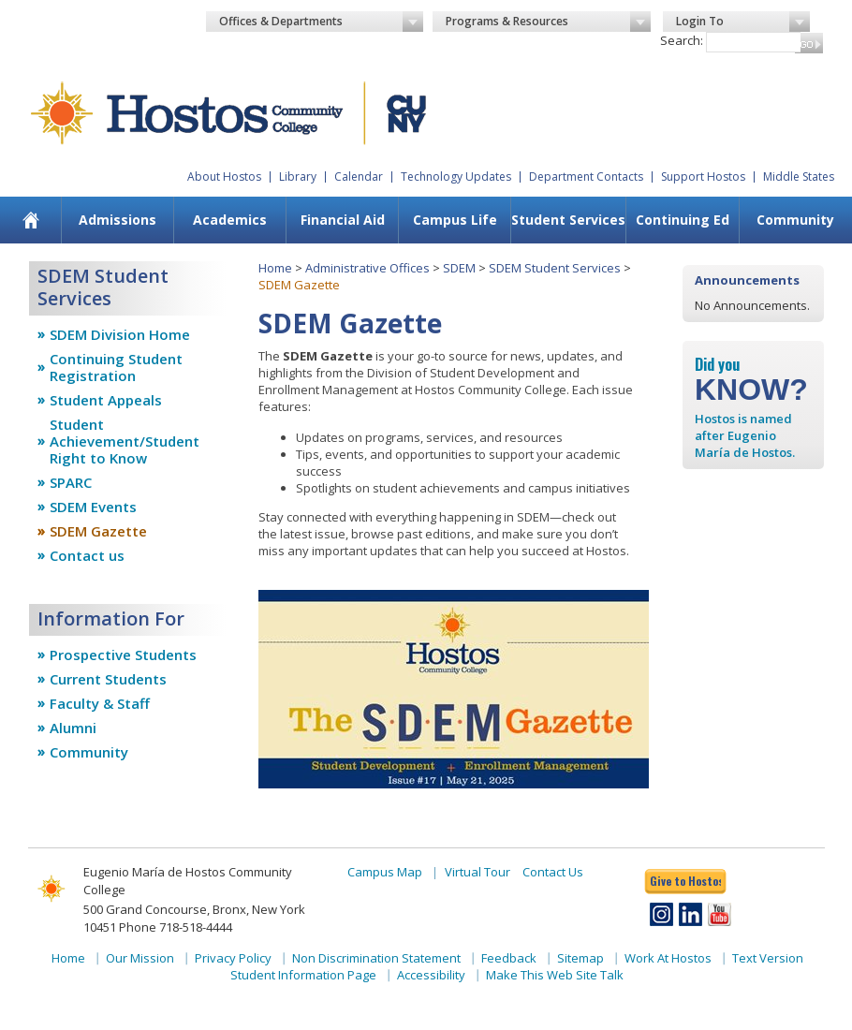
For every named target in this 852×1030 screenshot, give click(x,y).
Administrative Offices (367, 267)
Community (795, 219)
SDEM (459, 267)
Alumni (73, 727)
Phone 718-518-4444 (175, 927)
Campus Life (455, 219)
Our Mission (140, 957)
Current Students (108, 678)
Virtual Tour (477, 871)
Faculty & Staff (100, 703)
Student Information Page (303, 974)
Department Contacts (586, 176)
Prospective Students (123, 654)
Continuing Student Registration (116, 367)
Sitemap (580, 957)
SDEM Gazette (98, 530)
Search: (681, 40)
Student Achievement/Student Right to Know (124, 441)
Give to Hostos (685, 881)
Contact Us (552, 871)
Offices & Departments (321, 21)
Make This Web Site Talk (555, 974)
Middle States (798, 176)
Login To (743, 21)
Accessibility (431, 974)
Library (297, 176)
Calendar (358, 176)
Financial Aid (343, 219)
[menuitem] (31, 220)
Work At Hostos (668, 957)
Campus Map (384, 871)
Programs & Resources (548, 21)
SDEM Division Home (120, 334)
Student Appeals (106, 399)
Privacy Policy (233, 957)
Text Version (767, 957)
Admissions (117, 219)
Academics (230, 219)
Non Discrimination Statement (376, 957)
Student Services (568, 219)
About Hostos (224, 176)
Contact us (87, 555)
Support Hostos (703, 176)
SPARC (71, 482)
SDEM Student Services (555, 267)
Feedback (508, 957)
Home (275, 267)
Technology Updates (456, 176)
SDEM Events (93, 506)
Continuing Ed (682, 219)
